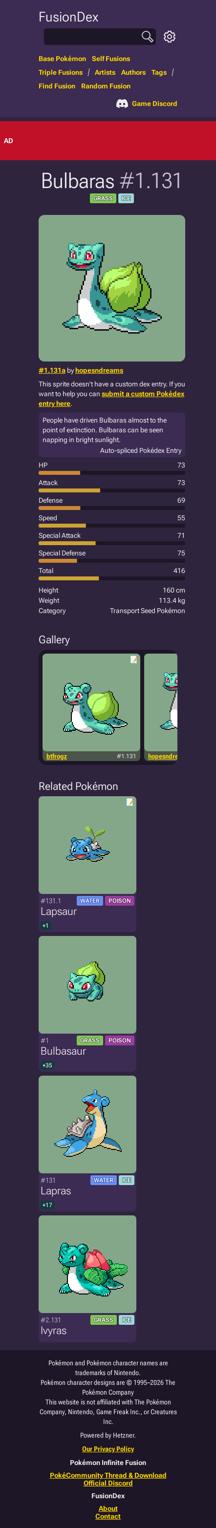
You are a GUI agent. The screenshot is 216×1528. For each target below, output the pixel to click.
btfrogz (56, 756)
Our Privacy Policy (108, 1449)
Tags (159, 72)
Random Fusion (105, 86)
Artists (105, 72)
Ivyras (53, 1330)
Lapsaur (59, 911)
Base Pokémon (62, 59)
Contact (108, 1516)
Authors (133, 72)
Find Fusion (57, 86)
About (108, 1508)
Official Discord (108, 1483)
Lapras (56, 1191)
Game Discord (146, 103)
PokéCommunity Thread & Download (108, 1475)
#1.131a (52, 370)
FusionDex (68, 17)
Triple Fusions (61, 72)
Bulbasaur (63, 1051)
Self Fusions (111, 59)
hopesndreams (99, 370)
